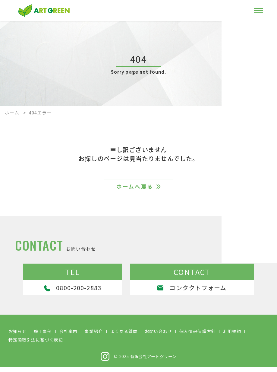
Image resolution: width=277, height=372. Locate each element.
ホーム (12, 112)
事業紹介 (94, 336)
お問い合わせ (158, 336)
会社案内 (68, 336)
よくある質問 (124, 336)
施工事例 (43, 336)
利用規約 (232, 336)
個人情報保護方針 (197, 336)
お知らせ (17, 336)
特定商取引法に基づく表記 (35, 345)
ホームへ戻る (135, 188)
